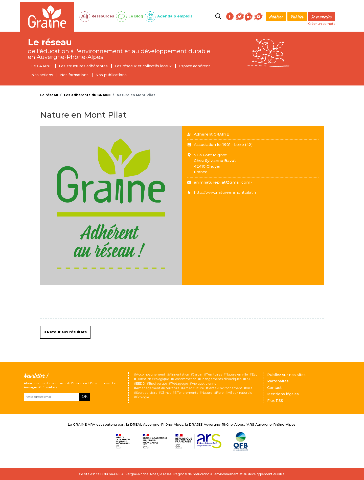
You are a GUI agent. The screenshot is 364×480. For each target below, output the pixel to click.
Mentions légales (283, 394)
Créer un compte (321, 24)
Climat (166, 393)
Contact (274, 387)
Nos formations (74, 75)
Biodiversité (158, 383)
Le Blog (135, 16)
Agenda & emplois (174, 16)
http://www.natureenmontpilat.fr (225, 192)
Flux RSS (275, 400)
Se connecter (321, 17)
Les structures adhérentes (83, 66)
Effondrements (186, 393)
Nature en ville (237, 374)
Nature (207, 393)
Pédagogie (179, 383)
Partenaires (278, 381)
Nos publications (111, 75)
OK (84, 396)
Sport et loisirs (146, 393)
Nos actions (42, 75)
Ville (249, 388)
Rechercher (218, 16)
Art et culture (193, 388)
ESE (248, 379)
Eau (255, 374)
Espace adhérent (194, 66)
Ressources (103, 16)
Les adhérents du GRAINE (87, 95)
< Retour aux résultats (65, 332)
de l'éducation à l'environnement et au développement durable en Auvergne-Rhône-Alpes (119, 54)
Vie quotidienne (204, 383)
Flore (220, 393)
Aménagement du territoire (157, 388)
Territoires (214, 374)
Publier (297, 17)
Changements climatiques (220, 379)
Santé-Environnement (225, 388)
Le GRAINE (41, 66)
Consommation (184, 379)
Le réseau (50, 42)
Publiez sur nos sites (286, 375)
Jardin (197, 374)
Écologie (142, 397)
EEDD (140, 383)
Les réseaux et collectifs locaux (143, 66)
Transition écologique (152, 379)
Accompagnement (150, 374)
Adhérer (276, 17)
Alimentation (179, 374)
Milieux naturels (240, 393)
